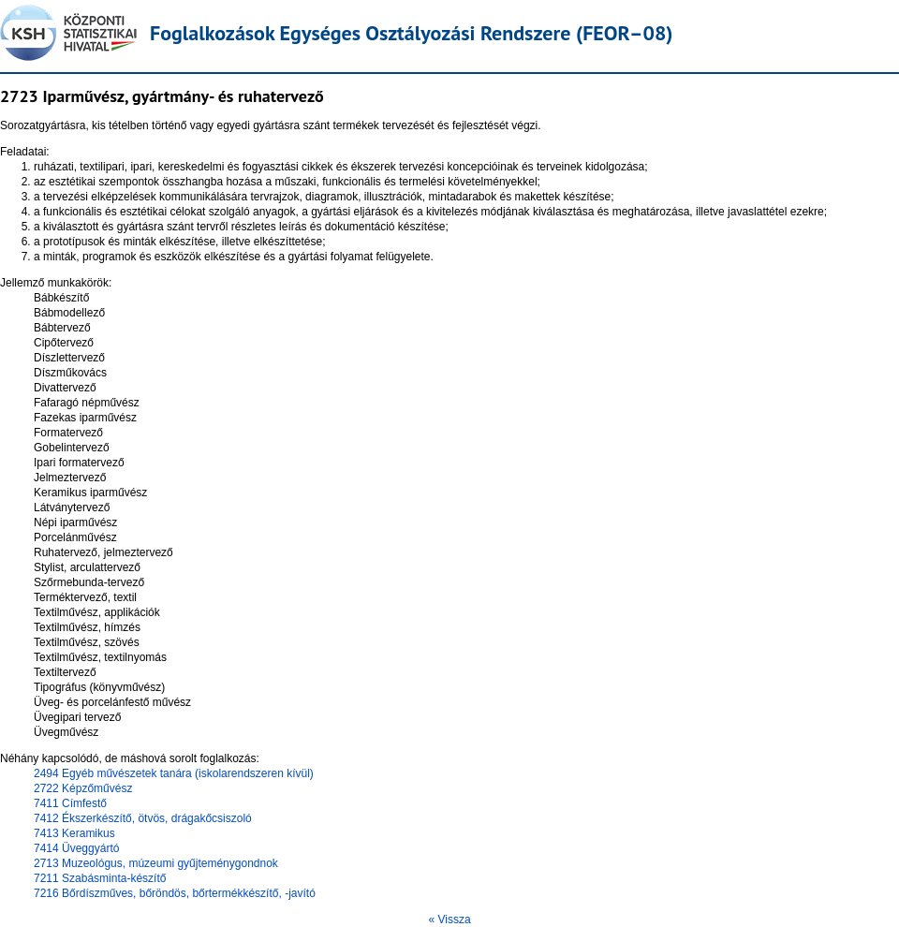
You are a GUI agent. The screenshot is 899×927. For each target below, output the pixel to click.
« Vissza (449, 919)
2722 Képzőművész (83, 788)
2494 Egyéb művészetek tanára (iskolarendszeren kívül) (174, 773)
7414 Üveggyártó (76, 848)
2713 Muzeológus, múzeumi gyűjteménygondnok (156, 863)
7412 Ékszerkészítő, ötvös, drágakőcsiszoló (143, 818)
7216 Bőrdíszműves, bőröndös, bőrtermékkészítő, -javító (175, 893)
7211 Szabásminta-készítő (100, 878)
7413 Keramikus (74, 833)
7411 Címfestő (70, 803)
